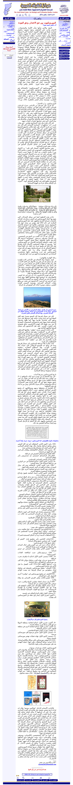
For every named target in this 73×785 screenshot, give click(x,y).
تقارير (12, 28)
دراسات (64, 25)
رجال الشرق (64, 28)
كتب (68, 27)
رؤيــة (12, 21)
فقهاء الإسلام (65, 45)
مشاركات (10, 25)
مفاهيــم (65, 24)
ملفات (10, 27)
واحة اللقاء (10, 30)
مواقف (11, 23)
